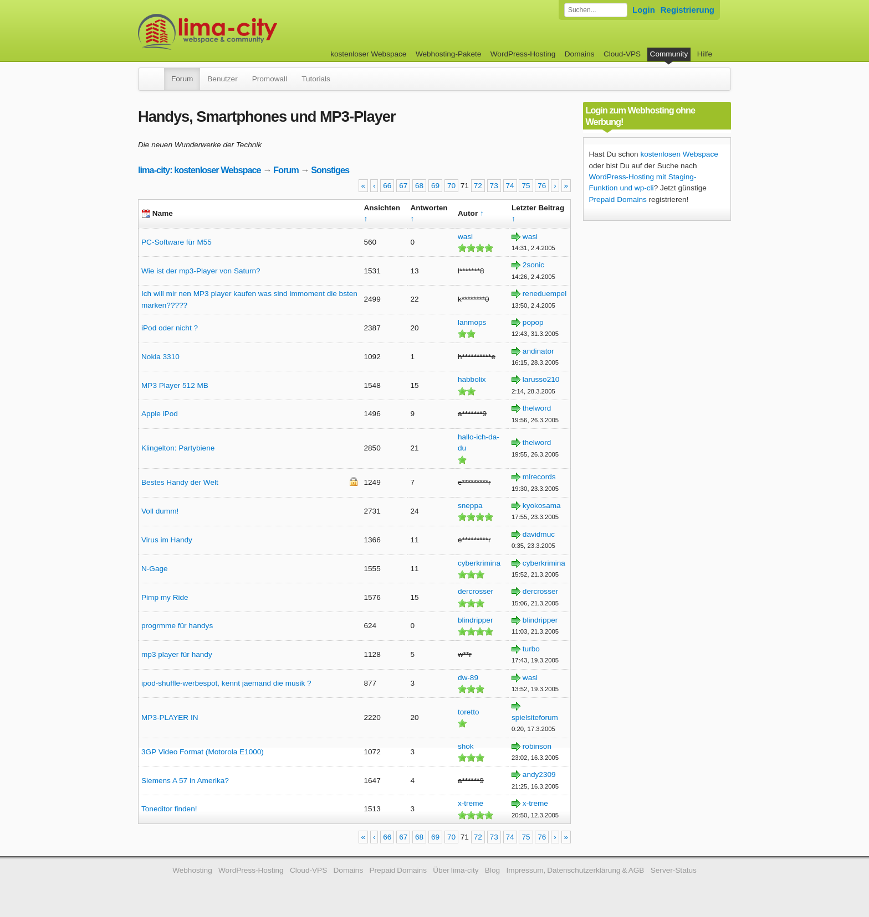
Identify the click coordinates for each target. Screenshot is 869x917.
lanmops (472, 322)
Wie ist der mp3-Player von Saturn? (200, 271)
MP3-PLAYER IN (169, 717)
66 (387, 186)
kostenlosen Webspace (679, 154)
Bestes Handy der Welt (179, 482)
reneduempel (544, 293)
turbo (531, 649)
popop (533, 322)
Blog (492, 870)
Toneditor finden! (169, 809)
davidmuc (539, 534)
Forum (182, 79)
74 (510, 186)
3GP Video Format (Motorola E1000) (202, 752)
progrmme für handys (177, 625)
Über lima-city (455, 870)
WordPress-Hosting (523, 54)
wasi (465, 236)
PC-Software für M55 (176, 242)
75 (526, 186)
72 (478, 186)
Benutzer (222, 79)
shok (466, 746)
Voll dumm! (159, 511)
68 (419, 186)
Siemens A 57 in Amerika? (185, 780)
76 (542, 186)
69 (435, 186)
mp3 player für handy (176, 654)
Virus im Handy (166, 540)
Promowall (269, 79)
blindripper (475, 620)
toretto (468, 712)
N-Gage (154, 568)
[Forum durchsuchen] (595, 10)
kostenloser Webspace (368, 54)
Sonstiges (330, 170)
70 (451, 186)
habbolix (472, 379)
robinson (537, 746)
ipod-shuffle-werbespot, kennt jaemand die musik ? (226, 683)
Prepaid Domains (618, 199)
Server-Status (674, 870)
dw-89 (468, 677)
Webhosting (192, 870)
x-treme (470, 803)
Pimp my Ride (164, 597)
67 (403, 186)
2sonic (533, 265)
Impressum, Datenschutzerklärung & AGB (575, 870)
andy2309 (539, 774)
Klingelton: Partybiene (177, 448)
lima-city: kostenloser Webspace (199, 170)
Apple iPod (159, 414)
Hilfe (704, 54)
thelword (537, 408)
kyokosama (542, 505)
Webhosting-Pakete (448, 54)
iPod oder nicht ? (169, 328)
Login (643, 9)
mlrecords (539, 477)
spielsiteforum (535, 717)
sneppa (470, 505)
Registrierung (687, 9)
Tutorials (315, 79)
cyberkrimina (479, 563)
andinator (538, 351)
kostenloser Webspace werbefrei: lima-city (249, 32)
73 (494, 186)
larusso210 (541, 379)
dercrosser (475, 591)
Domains (580, 54)
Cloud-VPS (622, 54)
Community (669, 54)
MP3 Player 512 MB (174, 385)
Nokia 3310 (160, 357)
